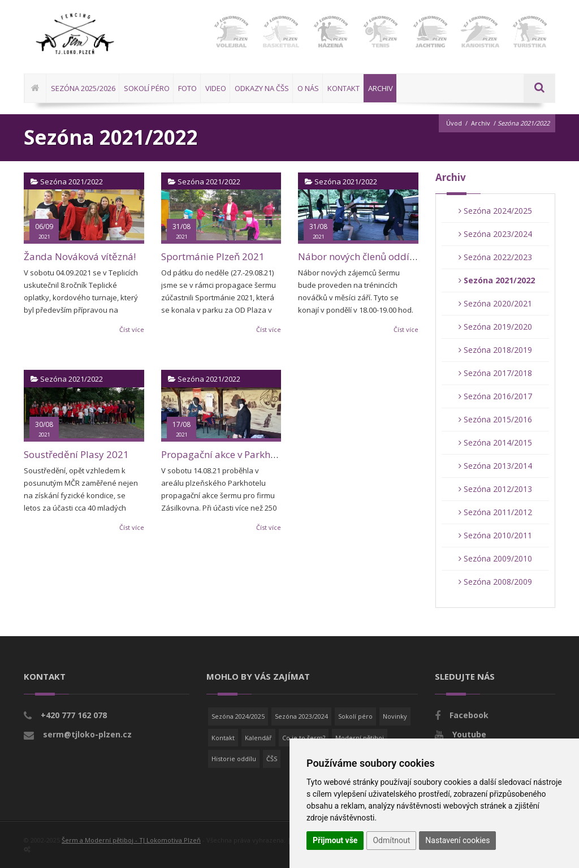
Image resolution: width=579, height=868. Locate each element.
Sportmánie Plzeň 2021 (213, 256)
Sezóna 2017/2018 (495, 373)
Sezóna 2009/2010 (495, 558)
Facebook (469, 715)
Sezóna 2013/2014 (495, 465)
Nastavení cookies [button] (457, 840)
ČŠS (271, 758)
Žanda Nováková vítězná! (80, 256)
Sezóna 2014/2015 (495, 442)
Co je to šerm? (303, 737)
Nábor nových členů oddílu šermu (374, 256)
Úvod (454, 123)
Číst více (131, 329)
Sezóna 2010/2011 (495, 535)
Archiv (480, 123)
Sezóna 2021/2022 (497, 280)
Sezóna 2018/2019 (495, 349)
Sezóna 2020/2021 (495, 303)
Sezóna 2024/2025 (495, 210)
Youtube (469, 734)
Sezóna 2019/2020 (495, 326)
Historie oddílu (233, 758)
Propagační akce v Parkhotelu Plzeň (240, 454)
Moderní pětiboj (359, 737)
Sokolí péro (355, 716)
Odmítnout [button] (391, 840)
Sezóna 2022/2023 (495, 257)
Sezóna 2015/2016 (495, 419)
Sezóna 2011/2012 (495, 512)
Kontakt (223, 737)
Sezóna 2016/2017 (495, 396)
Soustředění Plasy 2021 (76, 454)
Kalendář (258, 737)
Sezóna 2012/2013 (495, 488)
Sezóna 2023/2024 (495, 233)
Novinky (395, 716)
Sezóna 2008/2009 (495, 581)
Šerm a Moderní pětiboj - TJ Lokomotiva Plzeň (131, 840)
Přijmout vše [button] (335, 840)
